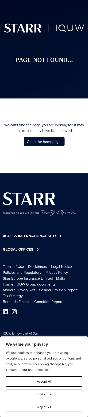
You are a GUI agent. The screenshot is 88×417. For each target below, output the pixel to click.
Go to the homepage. (44, 141)
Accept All (44, 381)
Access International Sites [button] (33, 236)
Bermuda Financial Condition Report (32, 301)
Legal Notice (61, 266)
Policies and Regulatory (22, 272)
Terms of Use (13, 266)
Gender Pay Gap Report (58, 289)
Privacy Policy (57, 272)
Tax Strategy (13, 295)
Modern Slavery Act (19, 289)
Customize (44, 394)
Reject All (44, 407)
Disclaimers (37, 266)
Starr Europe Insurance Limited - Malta (34, 278)
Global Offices (18, 249)
